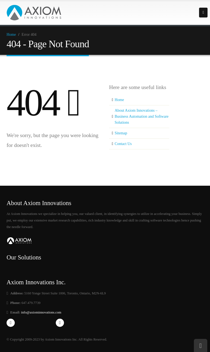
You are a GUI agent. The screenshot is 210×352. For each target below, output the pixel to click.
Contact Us (123, 144)
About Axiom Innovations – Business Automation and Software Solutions (141, 116)
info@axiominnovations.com (40, 312)
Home (11, 34)
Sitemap (121, 133)
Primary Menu (203, 12)
